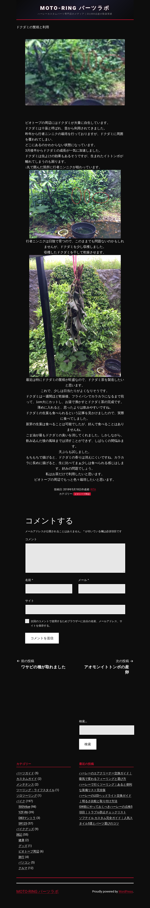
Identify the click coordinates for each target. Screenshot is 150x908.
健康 (21, 840)
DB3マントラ (27, 818)
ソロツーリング (26, 795)
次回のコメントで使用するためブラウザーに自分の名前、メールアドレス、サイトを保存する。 (76, 623)
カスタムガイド (26, 778)
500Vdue (24, 806)
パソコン (24, 862)
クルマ (22, 868)
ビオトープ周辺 (82, 494)
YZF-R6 (23, 812)
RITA (93, 489)
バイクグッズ (25, 829)
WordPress (126, 891)
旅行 (21, 857)
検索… (83, 721)
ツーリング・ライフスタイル (35, 790)
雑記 (19, 834)
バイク (20, 801)
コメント (31, 539)
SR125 (22, 823)
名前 (29, 580)
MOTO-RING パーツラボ (75, 8)
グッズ (22, 845)
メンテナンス (25, 784)
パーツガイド (25, 773)
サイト (29, 600)
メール (83, 580)
